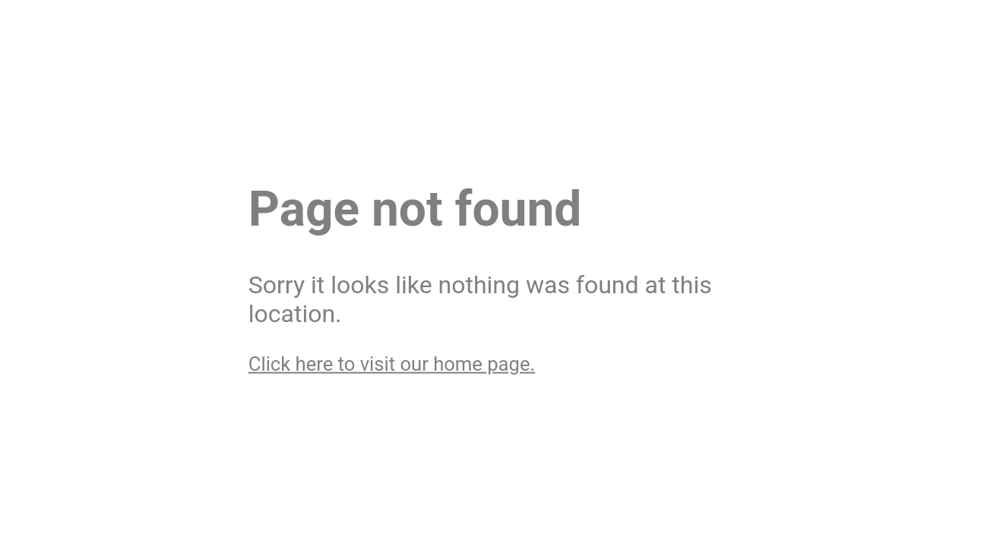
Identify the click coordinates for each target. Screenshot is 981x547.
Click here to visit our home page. (391, 363)
